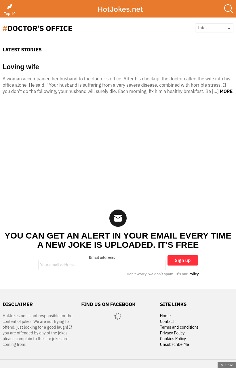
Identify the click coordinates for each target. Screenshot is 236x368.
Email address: (102, 262)
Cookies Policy (173, 338)
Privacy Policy (172, 333)
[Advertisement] (118, 153)
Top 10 (10, 10)
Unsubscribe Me (174, 344)
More (226, 91)
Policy (194, 274)
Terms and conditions (179, 327)
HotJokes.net (120, 8)
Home (165, 315)
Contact (167, 321)
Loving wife (21, 67)
